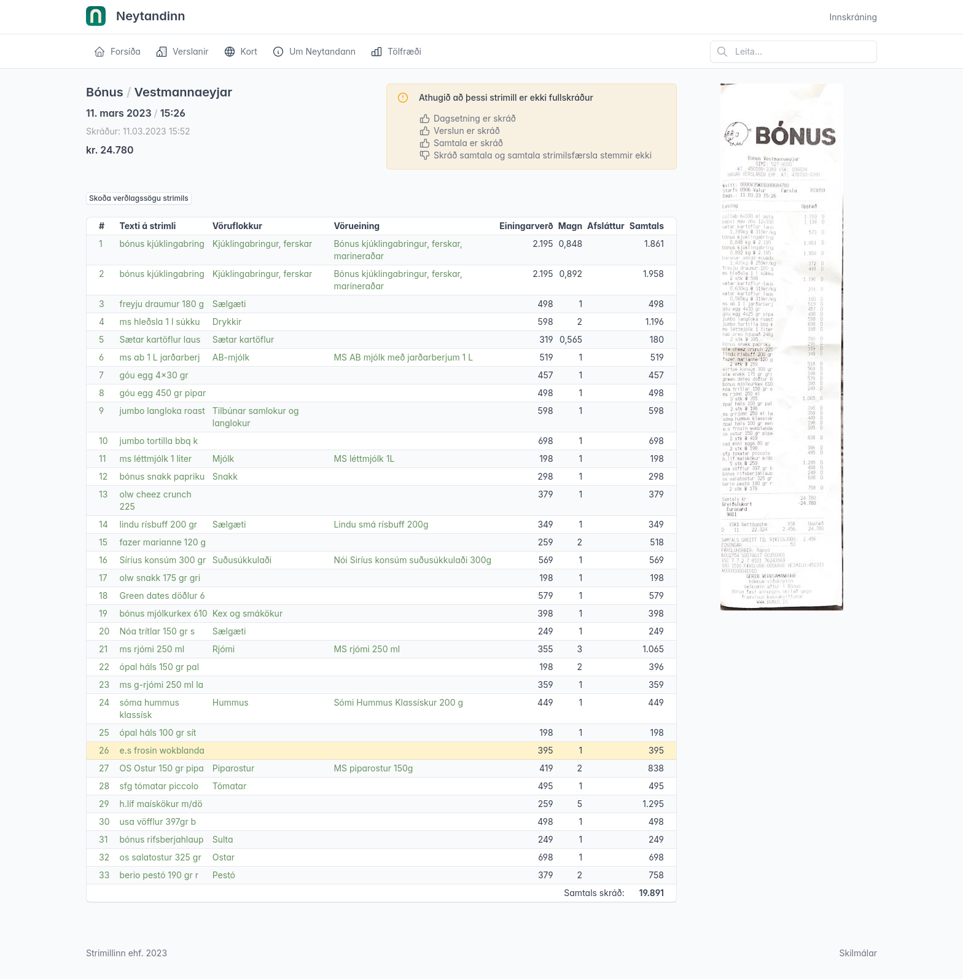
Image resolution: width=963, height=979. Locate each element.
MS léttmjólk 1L (363, 458)
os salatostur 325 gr (160, 857)
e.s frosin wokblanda (161, 750)
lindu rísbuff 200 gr (158, 524)
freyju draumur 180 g (161, 303)
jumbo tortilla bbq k (158, 440)
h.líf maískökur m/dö (160, 803)
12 (103, 476)
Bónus (104, 92)
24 (104, 702)
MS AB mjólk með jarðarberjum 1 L (403, 357)
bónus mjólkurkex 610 (163, 613)
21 (103, 649)
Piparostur (233, 768)
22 (104, 666)
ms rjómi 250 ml (151, 649)
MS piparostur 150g (373, 768)
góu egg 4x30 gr (153, 375)
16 (103, 560)
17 (103, 577)
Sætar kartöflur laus (159, 339)
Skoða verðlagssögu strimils (139, 198)
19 (103, 613)
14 (103, 524)
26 (104, 750)
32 (104, 857)
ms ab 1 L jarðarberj (159, 357)
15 (103, 542)
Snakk (225, 476)
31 (103, 839)
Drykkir (227, 321)
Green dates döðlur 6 (162, 595)
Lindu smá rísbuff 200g (380, 524)
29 (104, 803)
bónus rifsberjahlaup (161, 839)
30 (104, 821)
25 (104, 732)
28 (104, 786)
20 (104, 631)
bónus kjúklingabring (161, 243)
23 (104, 684)
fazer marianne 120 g (162, 542)
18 (103, 595)
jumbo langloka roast (162, 410)
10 (103, 440)
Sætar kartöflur (243, 339)
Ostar (223, 857)
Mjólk (223, 458)
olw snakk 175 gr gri (159, 577)
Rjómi (223, 649)
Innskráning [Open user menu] (853, 17)
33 (104, 875)
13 (103, 494)
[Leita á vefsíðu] (793, 52)
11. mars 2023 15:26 (135, 113)
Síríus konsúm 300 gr (162, 560)
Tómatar (229, 786)
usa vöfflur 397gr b (157, 821)
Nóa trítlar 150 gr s (157, 631)
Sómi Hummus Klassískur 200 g (398, 702)
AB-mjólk (230, 357)
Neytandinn (135, 17)
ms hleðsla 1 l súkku (159, 321)
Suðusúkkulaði (242, 560)
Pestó (223, 875)
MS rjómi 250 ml (366, 649)
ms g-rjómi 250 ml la (161, 684)
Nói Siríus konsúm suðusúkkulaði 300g (412, 560)
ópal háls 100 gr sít (157, 732)
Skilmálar (858, 953)
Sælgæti (229, 303)
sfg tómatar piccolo (158, 786)
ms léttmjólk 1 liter (155, 458)
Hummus (230, 702)
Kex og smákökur (247, 613)
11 (102, 458)
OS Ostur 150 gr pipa (161, 768)
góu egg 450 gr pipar (162, 393)
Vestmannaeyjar (184, 92)
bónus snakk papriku (162, 476)
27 (104, 768)
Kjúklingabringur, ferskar (262, 243)
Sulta (222, 839)
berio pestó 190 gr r (158, 875)
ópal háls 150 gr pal (159, 666)
